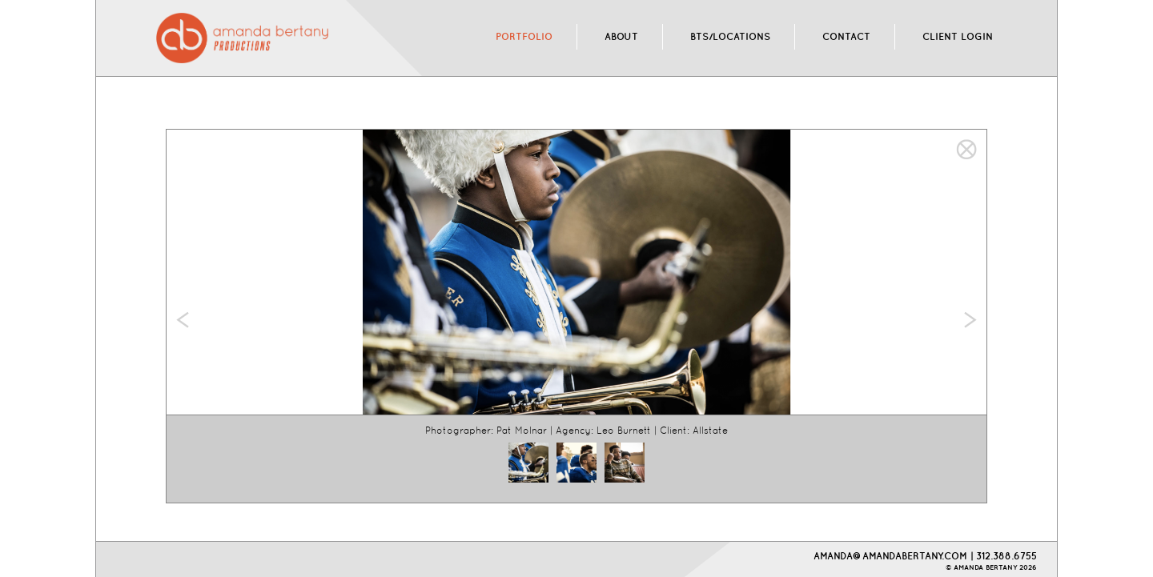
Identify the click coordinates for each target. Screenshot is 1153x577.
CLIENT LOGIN (957, 36)
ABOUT (621, 36)
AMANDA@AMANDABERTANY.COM (890, 556)
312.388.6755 (1006, 556)
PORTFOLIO (524, 36)
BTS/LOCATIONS (730, 36)
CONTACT (846, 36)
